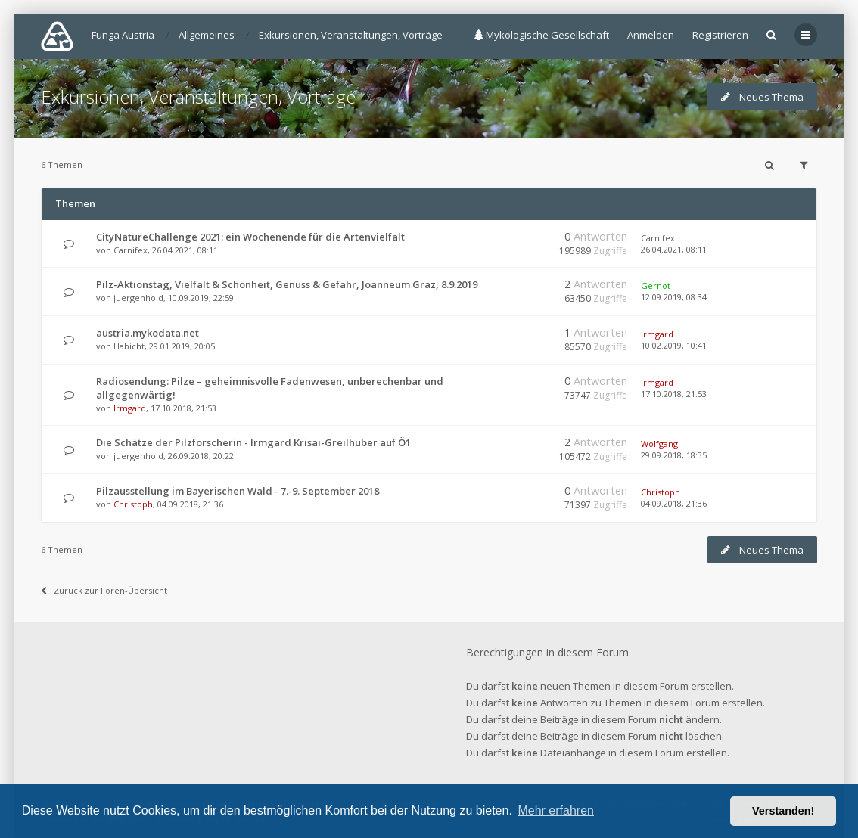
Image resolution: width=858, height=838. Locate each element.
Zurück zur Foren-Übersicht (104, 590)
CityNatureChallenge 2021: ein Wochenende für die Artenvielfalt (250, 237)
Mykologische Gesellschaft (541, 35)
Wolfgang (659, 443)
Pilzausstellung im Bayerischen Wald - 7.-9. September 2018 (237, 491)
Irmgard (657, 334)
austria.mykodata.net (147, 333)
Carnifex (130, 250)
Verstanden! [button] (783, 811)
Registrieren (720, 35)
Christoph (133, 504)
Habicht (129, 346)
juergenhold (138, 297)
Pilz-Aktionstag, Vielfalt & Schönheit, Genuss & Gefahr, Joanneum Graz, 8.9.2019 (286, 284)
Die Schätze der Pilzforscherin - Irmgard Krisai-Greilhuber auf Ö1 (253, 442)
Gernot (655, 285)
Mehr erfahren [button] (556, 810)
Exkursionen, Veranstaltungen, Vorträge (198, 96)
